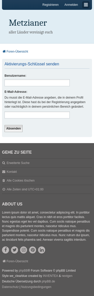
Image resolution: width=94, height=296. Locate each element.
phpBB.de (48, 281)
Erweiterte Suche (18, 163)
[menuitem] (10, 287)
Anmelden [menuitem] (71, 5)
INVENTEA (50, 276)
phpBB (23, 270)
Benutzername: (15, 75)
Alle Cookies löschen (20, 180)
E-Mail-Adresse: (16, 92)
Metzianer (28, 23)
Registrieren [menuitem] (50, 5)
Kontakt (12, 172)
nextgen (67, 276)
